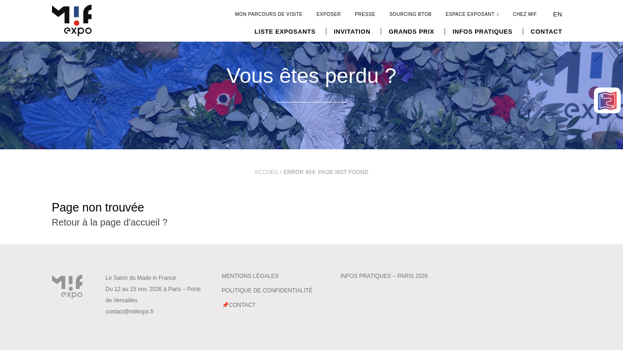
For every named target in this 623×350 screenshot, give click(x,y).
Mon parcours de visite (268, 14)
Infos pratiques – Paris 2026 (384, 276)
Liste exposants (285, 31)
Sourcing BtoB (410, 14)
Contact (546, 31)
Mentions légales (250, 276)
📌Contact (239, 305)
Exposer (328, 14)
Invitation (352, 31)
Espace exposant (472, 14)
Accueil (267, 172)
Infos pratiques (483, 31)
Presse (365, 14)
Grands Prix (411, 31)
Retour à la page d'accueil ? (110, 222)
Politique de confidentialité (267, 290)
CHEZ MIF (525, 14)
